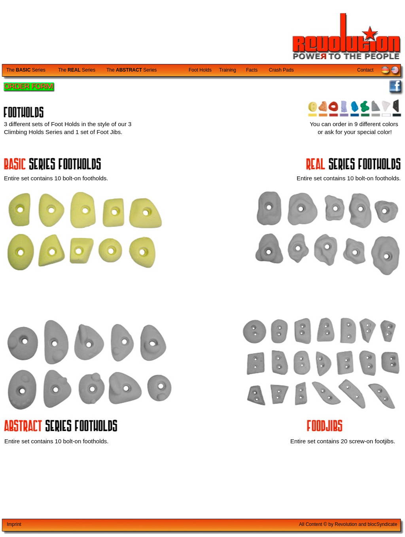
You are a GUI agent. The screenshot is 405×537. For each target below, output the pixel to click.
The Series (25, 70)
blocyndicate (382, 524)
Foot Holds (200, 70)
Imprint (14, 524)
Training (227, 70)
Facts (251, 70)
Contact (365, 70)
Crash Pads (281, 70)
